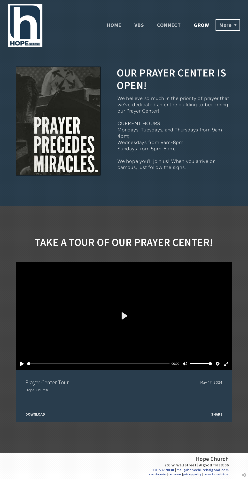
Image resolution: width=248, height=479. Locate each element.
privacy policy (192, 474)
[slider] (98, 363)
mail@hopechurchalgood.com (203, 470)
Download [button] (35, 414)
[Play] (22, 364)
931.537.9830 (163, 470)
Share (217, 414)
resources (175, 474)
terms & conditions (216, 474)
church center (158, 474)
